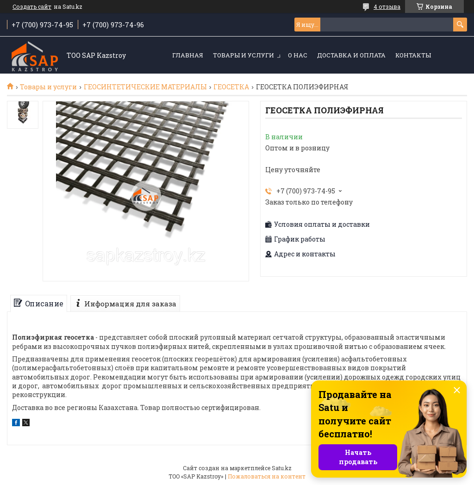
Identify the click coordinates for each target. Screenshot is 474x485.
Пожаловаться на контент (267, 476)
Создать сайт (31, 6)
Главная (187, 55)
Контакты (413, 55)
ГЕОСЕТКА (231, 87)
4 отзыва (387, 6)
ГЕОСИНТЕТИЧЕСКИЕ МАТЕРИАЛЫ (145, 87)
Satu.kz (282, 468)
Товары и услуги (243, 55)
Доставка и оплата (351, 55)
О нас (297, 55)
